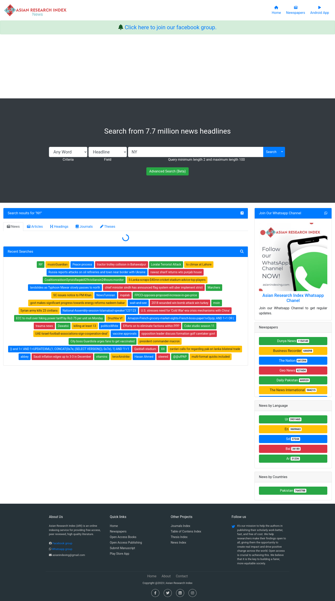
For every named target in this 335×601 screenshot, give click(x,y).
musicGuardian (57, 264)
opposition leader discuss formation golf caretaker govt (178, 333)
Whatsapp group (62, 549)
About (166, 576)
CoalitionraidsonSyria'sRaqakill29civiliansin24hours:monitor (84, 280)
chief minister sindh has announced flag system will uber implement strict (154, 287)
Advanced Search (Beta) (167, 171)
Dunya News (293, 341)
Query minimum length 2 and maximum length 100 (206, 160)
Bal (293, 449)
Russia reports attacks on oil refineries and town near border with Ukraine (96, 272)
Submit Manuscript (122, 548)
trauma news (44, 326)
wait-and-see (138, 303)
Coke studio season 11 (199, 326)
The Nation (293, 361)
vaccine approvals (125, 333)
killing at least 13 (84, 326)
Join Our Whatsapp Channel (280, 213)
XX (163, 349)
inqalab (125, 295)
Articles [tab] (35, 227)
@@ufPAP (180, 356)
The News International (293, 390)
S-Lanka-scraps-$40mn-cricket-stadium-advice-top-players (167, 280)
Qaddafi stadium (145, 349)
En (293, 429)
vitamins (101, 356)
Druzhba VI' (115, 318)
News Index (178, 542)
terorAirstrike (121, 356)
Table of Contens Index (186, 531)
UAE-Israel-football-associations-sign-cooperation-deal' (71, 333)
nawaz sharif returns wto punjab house (176, 272)
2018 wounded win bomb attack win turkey (180, 303)
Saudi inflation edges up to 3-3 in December (62, 356)
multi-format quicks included (211, 356)
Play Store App (119, 553)
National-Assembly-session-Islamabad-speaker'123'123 (99, 310)
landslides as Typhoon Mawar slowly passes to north (65, 287)
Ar (293, 459)
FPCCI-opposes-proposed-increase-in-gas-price (166, 295)
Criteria (68, 160)
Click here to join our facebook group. (171, 27)
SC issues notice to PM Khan (72, 295)
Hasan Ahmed (144, 356)
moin (216, 303)
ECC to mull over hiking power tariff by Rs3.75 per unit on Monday (59, 318)
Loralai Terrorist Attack (166, 264)
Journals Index (180, 526)
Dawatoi (63, 326)
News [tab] (13, 227)
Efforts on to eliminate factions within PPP (151, 326)
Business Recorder (293, 351)
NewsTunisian (105, 295)
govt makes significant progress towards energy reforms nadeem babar (77, 303)
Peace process (82, 264)
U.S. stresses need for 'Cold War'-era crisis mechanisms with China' (185, 310)
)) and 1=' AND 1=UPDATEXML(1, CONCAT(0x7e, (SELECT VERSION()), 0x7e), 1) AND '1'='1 (69, 349)
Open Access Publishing (126, 542)
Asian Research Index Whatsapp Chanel (293, 298)
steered (163, 356)
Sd (293, 439)
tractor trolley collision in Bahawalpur (121, 264)
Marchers (214, 287)
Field (107, 160)
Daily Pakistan (293, 380)
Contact (182, 576)
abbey (24, 356)
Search (271, 152)
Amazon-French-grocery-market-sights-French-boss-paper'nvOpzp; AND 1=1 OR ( (181, 318)
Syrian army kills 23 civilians (39, 310)
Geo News (293, 370)
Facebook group (62, 543)
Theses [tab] (107, 227)
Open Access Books (123, 537)
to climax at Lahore (199, 264)
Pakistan (293, 491)
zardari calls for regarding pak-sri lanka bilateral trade (205, 349)
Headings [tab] (59, 227)
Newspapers (118, 531)
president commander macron (160, 341)
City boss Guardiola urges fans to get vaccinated (103, 341)
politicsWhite (109, 326)
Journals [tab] (84, 227)
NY (39, 213)
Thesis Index (179, 537)
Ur (293, 419)
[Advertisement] (167, 66)
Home (114, 526)
